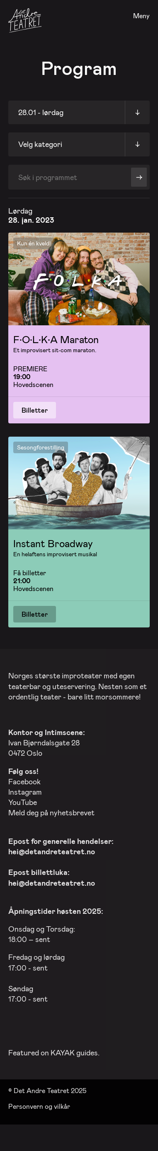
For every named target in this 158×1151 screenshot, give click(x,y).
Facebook (24, 779)
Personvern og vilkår (39, 1104)
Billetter (35, 410)
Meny (141, 15)
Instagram (25, 790)
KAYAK (63, 1050)
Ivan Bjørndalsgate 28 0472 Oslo (46, 741)
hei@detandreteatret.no (51, 849)
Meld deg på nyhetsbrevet (51, 810)
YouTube (22, 800)
